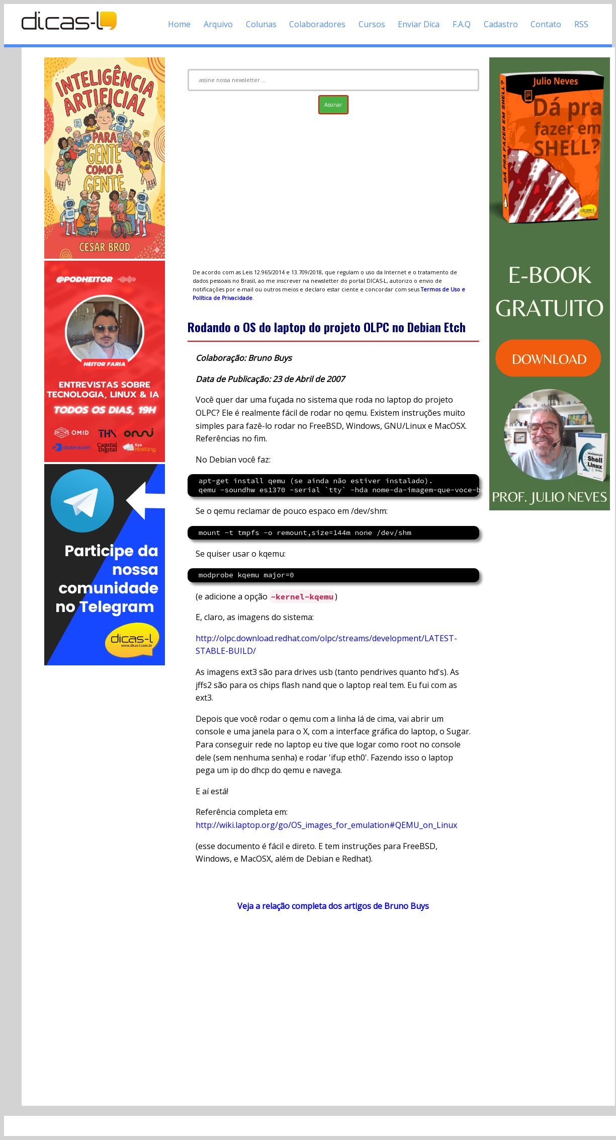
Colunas (261, 24)
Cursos (372, 24)
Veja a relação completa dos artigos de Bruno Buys (333, 905)
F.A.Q (462, 24)
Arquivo (218, 24)
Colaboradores (317, 24)
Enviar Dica (418, 24)
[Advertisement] (105, 818)
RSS (581, 24)
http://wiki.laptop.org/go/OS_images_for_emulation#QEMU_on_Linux (326, 824)
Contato (546, 24)
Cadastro (501, 24)
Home (179, 24)
